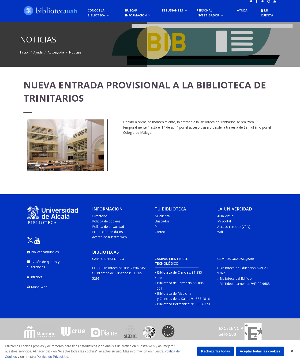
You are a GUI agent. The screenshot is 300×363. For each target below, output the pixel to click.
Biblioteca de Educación (238, 268)
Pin (157, 226)
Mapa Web (37, 287)
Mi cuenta (267, 12)
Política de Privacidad (52, 357)
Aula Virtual (225, 216)
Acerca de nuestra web (109, 237)
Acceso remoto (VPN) (233, 226)
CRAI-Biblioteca (106, 268)
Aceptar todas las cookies (260, 351)
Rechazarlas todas (215, 351)
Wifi (220, 231)
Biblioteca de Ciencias (173, 272)
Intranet (34, 277)
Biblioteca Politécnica (173, 304)
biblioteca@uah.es (43, 252)
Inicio (24, 52)
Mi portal (224, 221)
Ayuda (38, 52)
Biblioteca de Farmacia (174, 283)
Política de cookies (106, 221)
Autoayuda (56, 52)
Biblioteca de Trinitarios (112, 273)
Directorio (99, 216)
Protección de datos (107, 231)
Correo (160, 231)
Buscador (162, 221)
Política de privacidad (108, 226)
